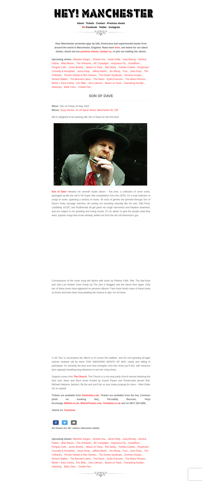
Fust (125, 71)
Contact (100, 23)
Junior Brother (76, 67)
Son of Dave (101, 96)
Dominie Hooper (132, 75)
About (80, 23)
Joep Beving (129, 59)
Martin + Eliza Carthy (63, 83)
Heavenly (56, 87)
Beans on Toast (94, 67)
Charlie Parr (84, 87)
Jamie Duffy (114, 59)
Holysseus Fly (118, 63)
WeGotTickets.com (91, 403)
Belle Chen (70, 87)
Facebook (91, 27)
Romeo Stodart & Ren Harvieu (80, 75)
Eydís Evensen (115, 79)
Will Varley (110, 67)
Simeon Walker (59, 79)
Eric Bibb (81, 83)
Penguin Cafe (59, 67)
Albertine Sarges (81, 59)
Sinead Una (99, 59)
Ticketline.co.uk (112, 403)
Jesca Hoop (83, 71)
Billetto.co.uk (71, 403)
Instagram (114, 27)
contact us (105, 51)
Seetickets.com (90, 395)
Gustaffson (134, 63)
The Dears (98, 79)
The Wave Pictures (135, 79)
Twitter (103, 27)
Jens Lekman (95, 83)
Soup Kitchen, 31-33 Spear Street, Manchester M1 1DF (89, 110)
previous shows (89, 51)
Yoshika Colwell (126, 67)
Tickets (90, 23)
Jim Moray (114, 71)
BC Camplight (101, 63)
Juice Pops (135, 71)
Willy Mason (67, 63)
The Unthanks (83, 63)
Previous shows (116, 23)
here (117, 47)
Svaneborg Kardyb (133, 83)
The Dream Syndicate (110, 75)
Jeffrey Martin (99, 71)
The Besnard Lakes (80, 79)
